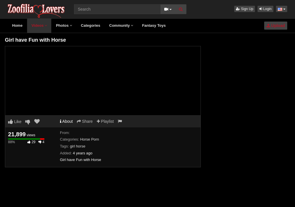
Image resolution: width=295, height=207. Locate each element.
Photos (64, 25)
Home (17, 25)
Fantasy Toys (154, 25)
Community (121, 25)
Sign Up (244, 9)
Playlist (105, 121)
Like (15, 121)
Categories (90, 25)
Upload (275, 25)
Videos (39, 25)
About (66, 121)
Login (265, 9)
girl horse (77, 146)
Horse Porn (89, 139)
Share (85, 121)
